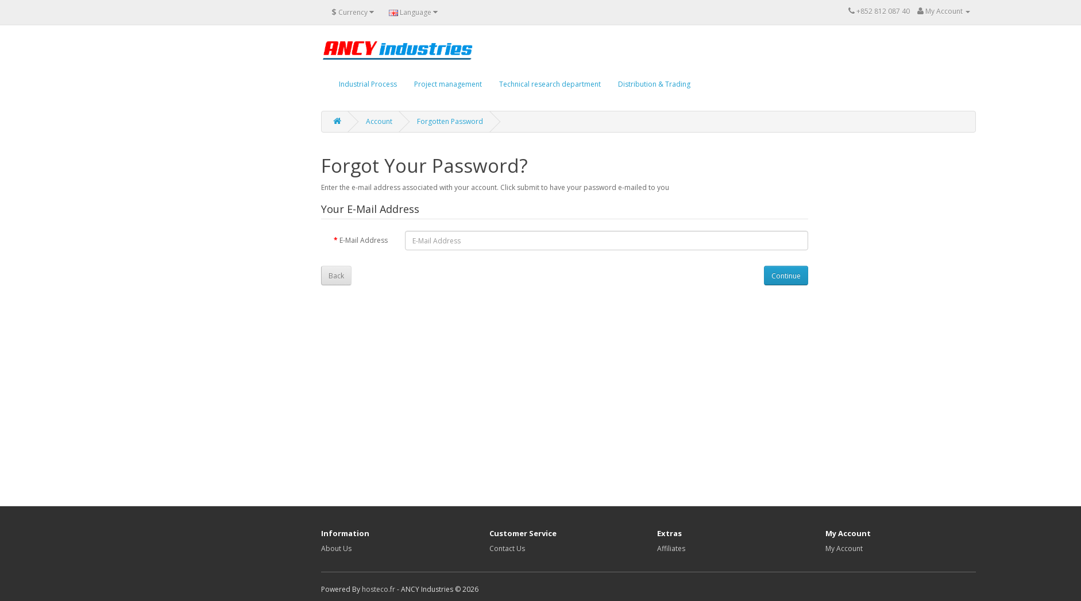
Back (336, 276)
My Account (844, 548)
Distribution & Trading (654, 84)
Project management (448, 84)
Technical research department (550, 84)
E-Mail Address (363, 240)
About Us (336, 548)
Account (379, 121)
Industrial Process (368, 84)
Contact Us (507, 548)
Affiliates (671, 548)
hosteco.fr (378, 589)
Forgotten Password (450, 121)
